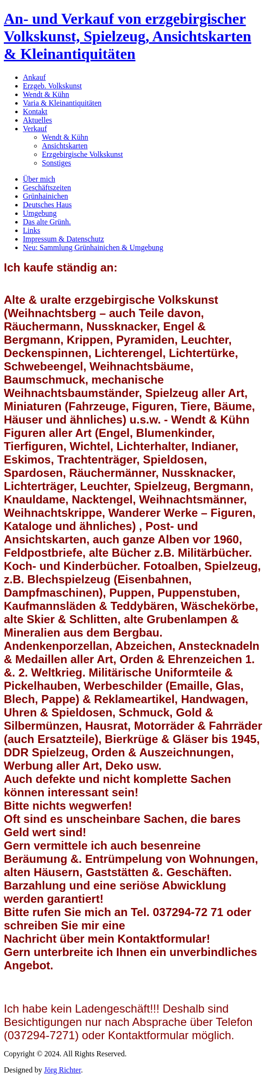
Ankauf (34, 77)
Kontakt (35, 111)
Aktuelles (37, 120)
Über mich (39, 179)
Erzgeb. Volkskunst (52, 86)
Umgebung (40, 213)
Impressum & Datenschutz (63, 239)
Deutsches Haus (47, 205)
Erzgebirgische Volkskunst (82, 154)
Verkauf (35, 129)
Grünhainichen (45, 196)
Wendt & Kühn (46, 94)
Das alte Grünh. (47, 222)
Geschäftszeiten (47, 188)
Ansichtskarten (65, 146)
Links (31, 230)
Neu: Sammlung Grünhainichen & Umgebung (93, 247)
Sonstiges (56, 163)
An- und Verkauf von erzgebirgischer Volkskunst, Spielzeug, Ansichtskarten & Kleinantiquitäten (127, 36)
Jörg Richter (62, 1070)
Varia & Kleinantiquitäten (62, 103)
